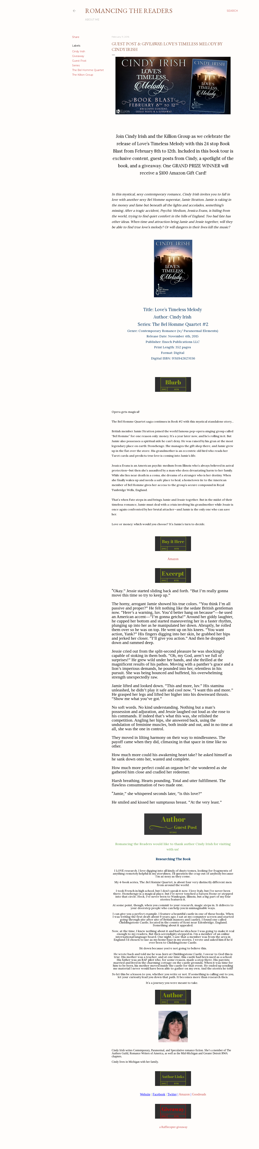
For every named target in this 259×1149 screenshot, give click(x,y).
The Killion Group (82, 74)
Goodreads (199, 1094)
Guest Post (79, 60)
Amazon (173, 559)
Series (76, 65)
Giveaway (78, 56)
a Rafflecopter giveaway (173, 1127)
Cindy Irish (78, 51)
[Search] (232, 10)
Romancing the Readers (128, 10)
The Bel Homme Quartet (88, 70)
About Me (92, 19)
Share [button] (75, 37)
